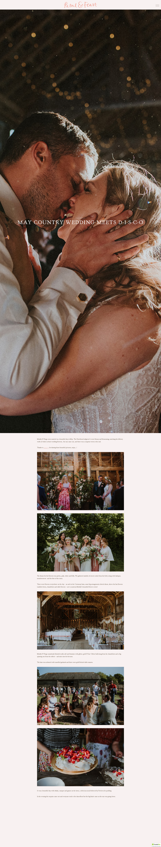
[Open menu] (155, 4)
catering (72, 218)
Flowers (79, 218)
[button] (156, 845)
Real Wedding (87, 218)
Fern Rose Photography (51, 448)
